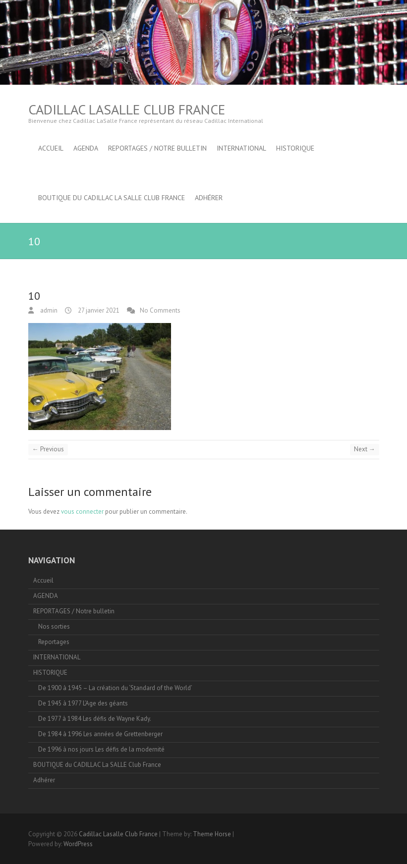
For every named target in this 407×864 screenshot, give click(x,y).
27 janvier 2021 (97, 310)
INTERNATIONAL (241, 148)
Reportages (53, 642)
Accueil (50, 148)
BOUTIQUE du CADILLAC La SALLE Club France (111, 197)
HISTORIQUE (295, 148)
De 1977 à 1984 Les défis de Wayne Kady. (94, 718)
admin (48, 310)
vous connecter (82, 511)
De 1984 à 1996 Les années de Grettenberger (100, 734)
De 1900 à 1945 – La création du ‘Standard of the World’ (115, 688)
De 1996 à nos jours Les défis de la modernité (101, 749)
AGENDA (85, 148)
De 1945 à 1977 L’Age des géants (83, 703)
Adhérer (209, 197)
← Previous (48, 449)
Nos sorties (54, 626)
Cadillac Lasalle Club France (126, 109)
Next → (364, 449)
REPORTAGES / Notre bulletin (157, 148)
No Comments (160, 310)
